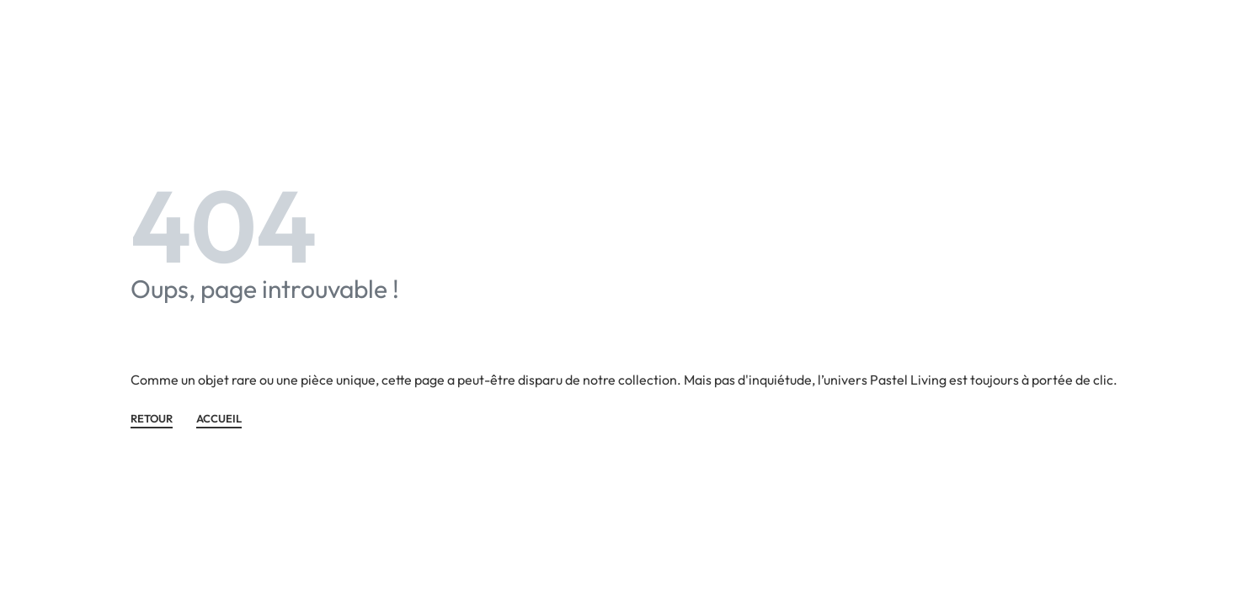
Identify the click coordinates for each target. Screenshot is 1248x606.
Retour (152, 419)
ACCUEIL (219, 419)
